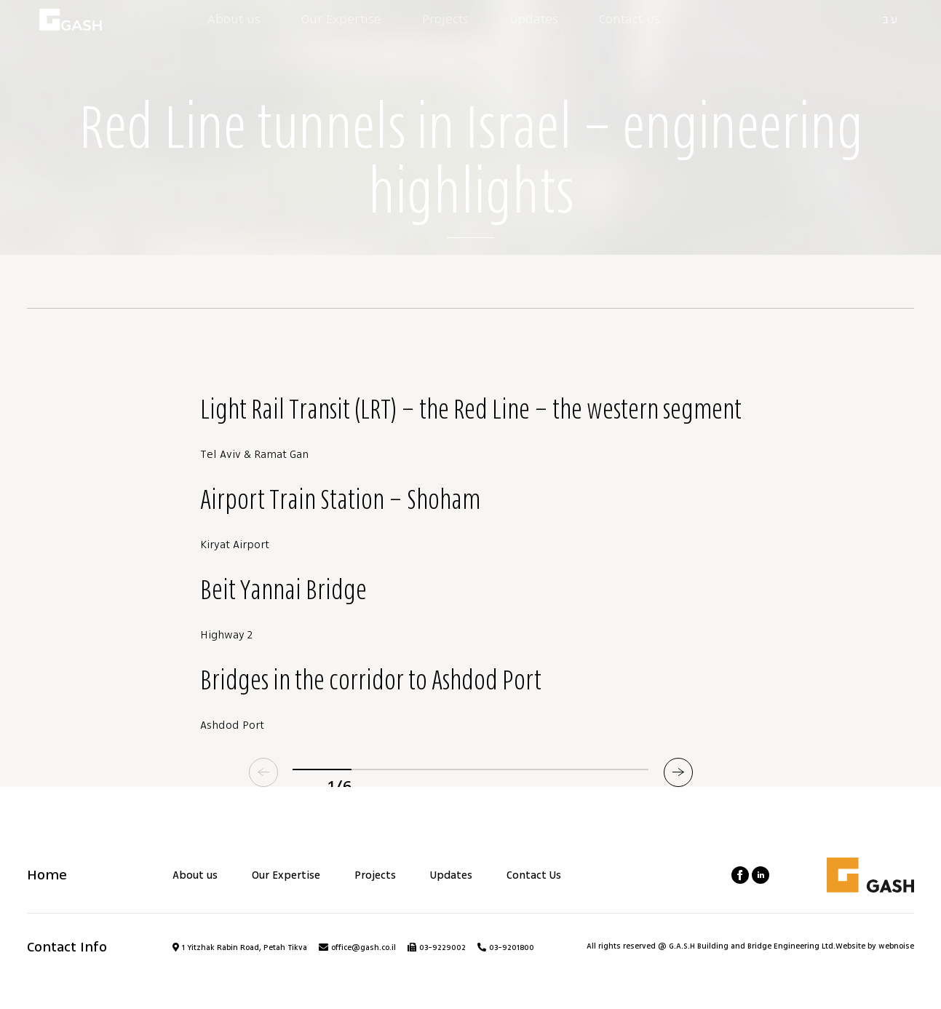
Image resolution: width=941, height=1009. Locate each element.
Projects (375, 875)
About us (195, 875)
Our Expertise (286, 875)
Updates (451, 875)
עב (891, 20)
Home (47, 875)
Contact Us (534, 875)
